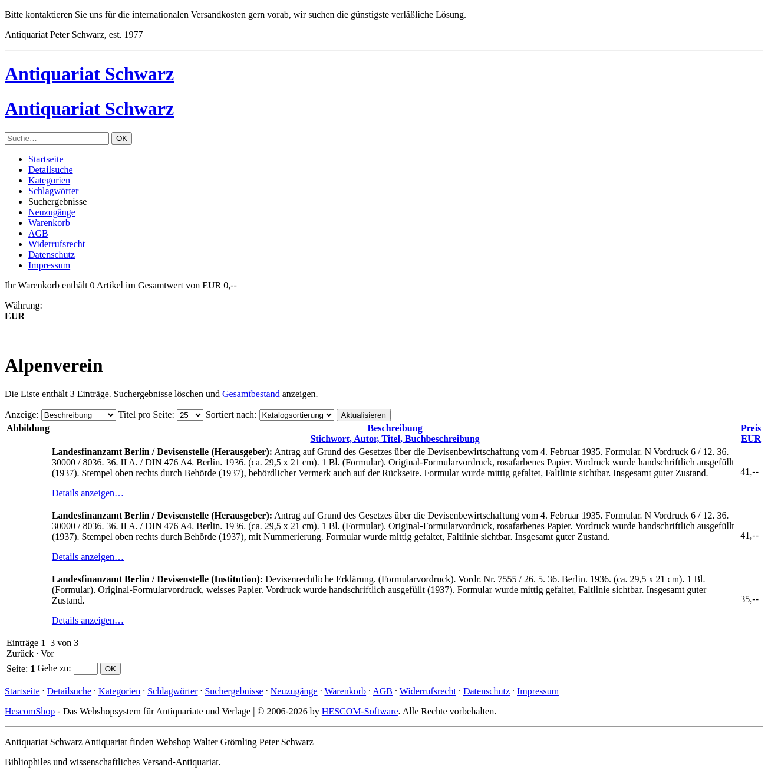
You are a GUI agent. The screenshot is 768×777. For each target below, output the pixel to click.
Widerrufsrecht (56, 244)
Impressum (49, 265)
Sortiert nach (230, 414)
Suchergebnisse (234, 691)
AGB (38, 233)
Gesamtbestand (251, 394)
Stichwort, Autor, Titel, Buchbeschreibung (394, 433)
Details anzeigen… (88, 493)
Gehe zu (52, 668)
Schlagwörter (53, 191)
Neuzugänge (51, 212)
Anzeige (20, 414)
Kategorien (49, 180)
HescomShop (30, 711)
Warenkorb (49, 223)
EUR (751, 433)
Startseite (46, 159)
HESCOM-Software (360, 711)
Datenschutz (51, 255)
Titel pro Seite (145, 414)
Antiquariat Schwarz (89, 73)
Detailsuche (50, 170)
